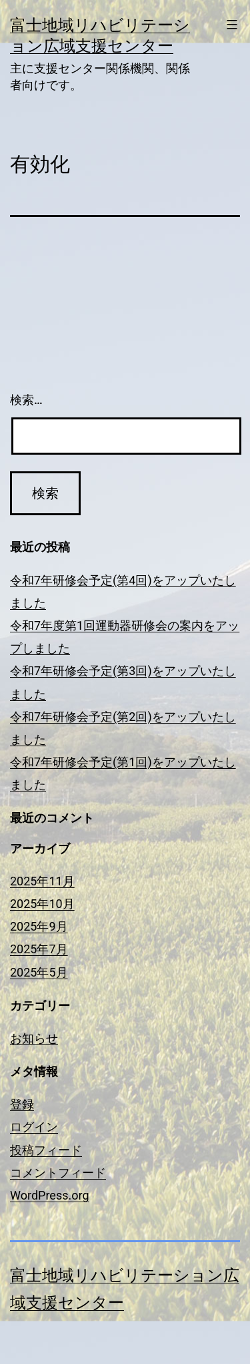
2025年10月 (42, 904)
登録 (22, 1104)
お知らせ (34, 1038)
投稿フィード (46, 1150)
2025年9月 (39, 926)
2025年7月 (39, 949)
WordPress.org (49, 1195)
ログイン (34, 1127)
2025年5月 (39, 972)
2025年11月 (42, 881)
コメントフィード (58, 1173)
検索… (26, 400)
